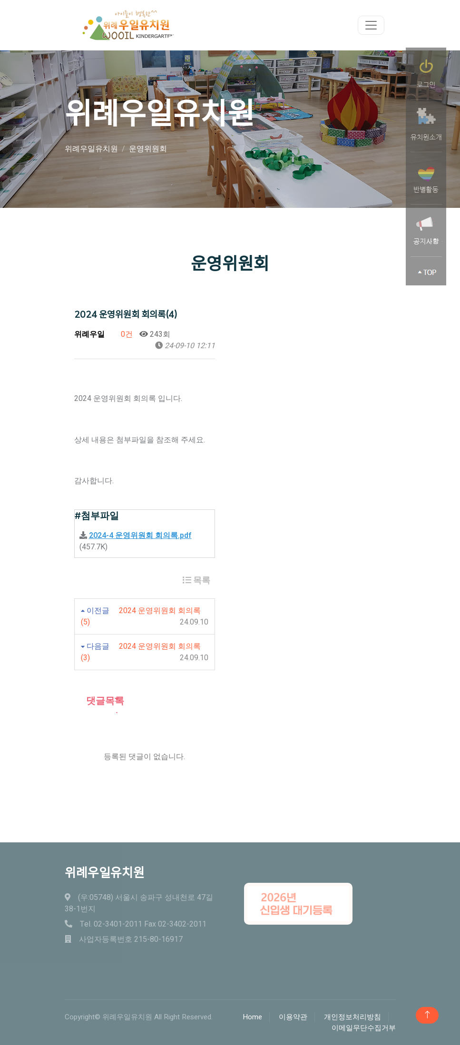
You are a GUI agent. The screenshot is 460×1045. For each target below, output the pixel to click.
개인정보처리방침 (352, 1017)
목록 (196, 580)
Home (252, 1017)
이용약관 (293, 1017)
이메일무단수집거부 (364, 1028)
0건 (122, 334)
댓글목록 (99, 701)
